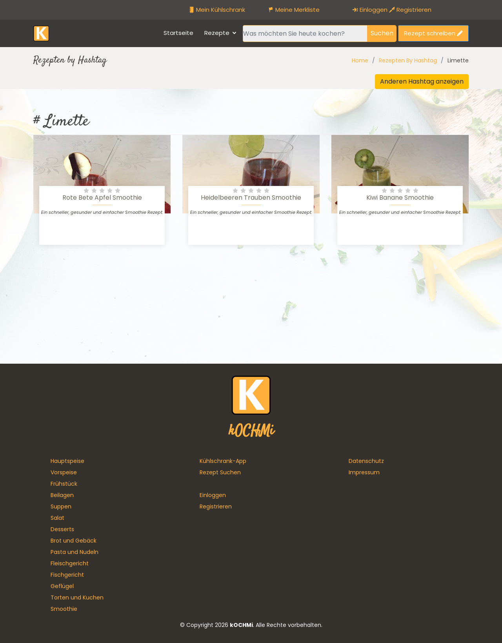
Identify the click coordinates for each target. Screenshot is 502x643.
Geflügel (62, 586)
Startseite (178, 33)
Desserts (62, 529)
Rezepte (216, 33)
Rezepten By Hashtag (408, 60)
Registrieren (410, 9)
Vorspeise (64, 472)
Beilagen (62, 495)
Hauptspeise (67, 461)
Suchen (382, 33)
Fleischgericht (70, 563)
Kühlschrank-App (223, 461)
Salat (57, 518)
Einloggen (369, 9)
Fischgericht (67, 575)
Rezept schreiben (433, 33)
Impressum (364, 472)
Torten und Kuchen (77, 597)
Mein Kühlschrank (217, 9)
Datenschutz (366, 461)
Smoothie (64, 609)
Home (360, 60)
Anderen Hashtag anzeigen (422, 81)
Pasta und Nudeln (74, 552)
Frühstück (64, 484)
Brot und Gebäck (73, 541)
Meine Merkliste (294, 9)
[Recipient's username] (305, 33)
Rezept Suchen (220, 472)
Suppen (61, 506)
